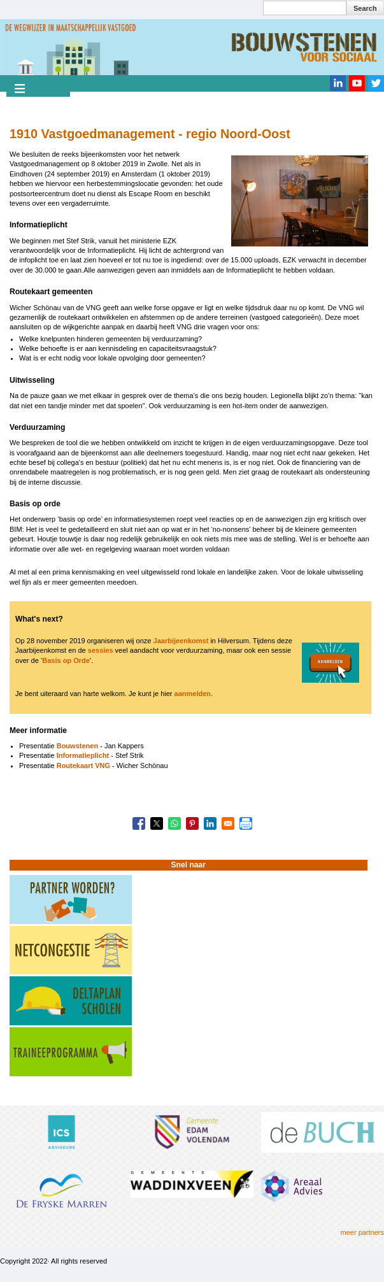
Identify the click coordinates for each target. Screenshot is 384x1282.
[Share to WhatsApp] (174, 823)
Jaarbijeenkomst (181, 641)
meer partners (362, 1232)
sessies (100, 650)
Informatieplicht (83, 755)
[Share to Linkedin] (210, 823)
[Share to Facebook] (138, 823)
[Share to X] (156, 823)
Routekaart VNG (83, 765)
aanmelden (192, 693)
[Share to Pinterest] (192, 823)
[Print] (245, 823)
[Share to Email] (228, 823)
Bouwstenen (77, 746)
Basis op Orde (66, 660)
